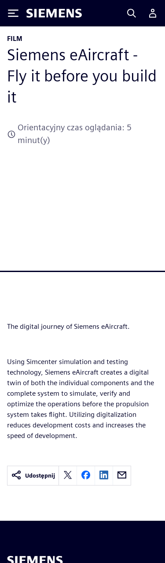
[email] (122, 475)
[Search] (131, 13)
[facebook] (86, 475)
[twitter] (68, 475)
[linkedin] (104, 475)
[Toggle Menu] (13, 13)
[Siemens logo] (54, 13)
